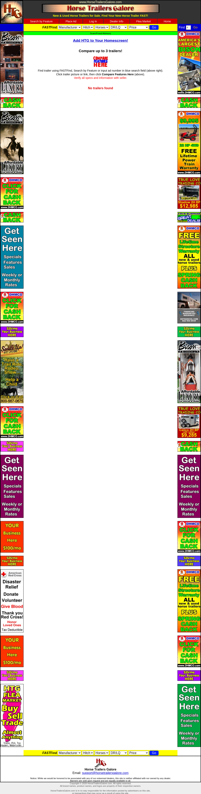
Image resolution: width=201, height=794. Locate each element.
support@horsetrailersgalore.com (105, 773)
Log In (93, 21)
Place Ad (71, 21)
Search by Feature (41, 21)
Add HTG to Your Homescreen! (100, 40)
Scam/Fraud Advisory (100, 33)
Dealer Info (116, 21)
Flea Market (143, 21)
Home (167, 21)
